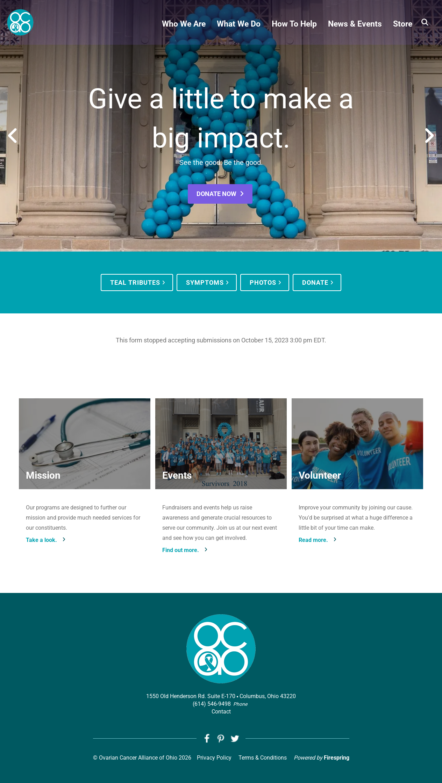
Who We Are (184, 24)
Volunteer (320, 475)
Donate (315, 282)
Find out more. (180, 550)
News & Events (355, 24)
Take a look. (41, 540)
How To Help (294, 24)
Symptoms (205, 282)
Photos (263, 282)
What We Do (239, 24)
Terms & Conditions (262, 758)
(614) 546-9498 (212, 704)
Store (402, 24)
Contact (221, 711)
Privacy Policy (214, 758)
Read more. (313, 540)
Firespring (336, 758)
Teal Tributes (135, 282)
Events (177, 475)
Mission (43, 475)
